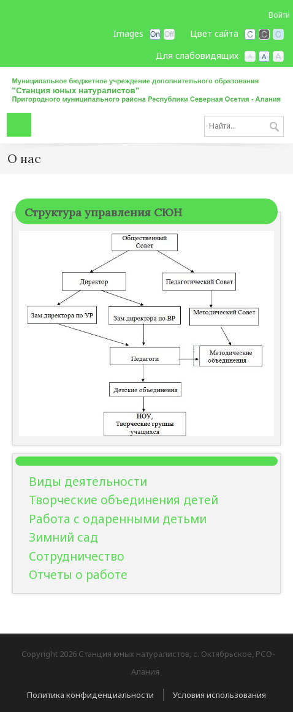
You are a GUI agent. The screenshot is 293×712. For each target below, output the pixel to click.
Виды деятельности (88, 482)
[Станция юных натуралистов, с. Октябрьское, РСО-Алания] (146, 88)
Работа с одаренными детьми (118, 519)
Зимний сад (63, 537)
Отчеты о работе (78, 575)
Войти (279, 15)
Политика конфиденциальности (90, 694)
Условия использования (219, 694)
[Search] (244, 126)
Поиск (274, 127)
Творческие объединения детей (123, 500)
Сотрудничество (76, 556)
